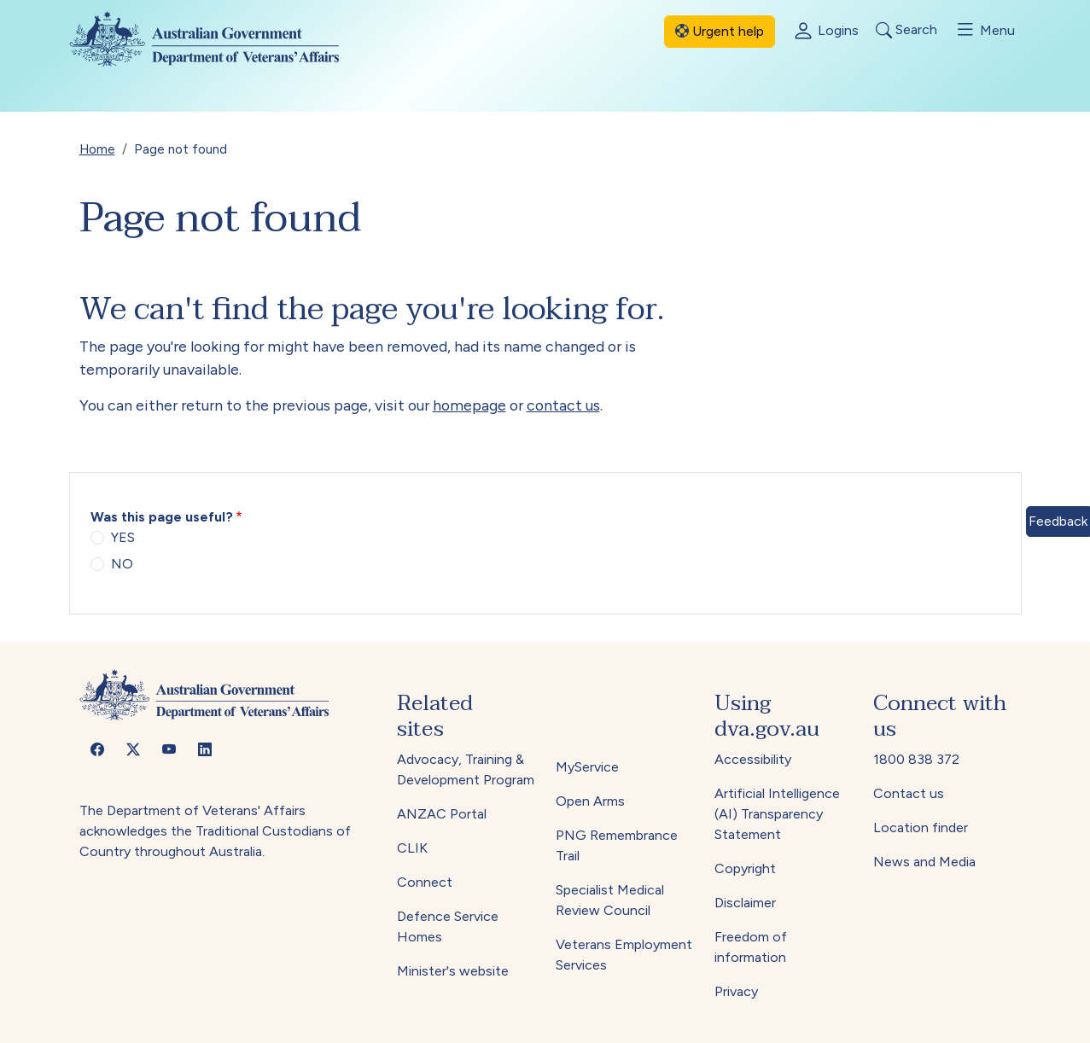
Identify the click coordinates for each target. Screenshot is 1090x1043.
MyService (587, 767)
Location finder (920, 827)
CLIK (412, 848)
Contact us (908, 793)
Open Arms (590, 801)
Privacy (736, 991)
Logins (825, 31)
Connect (424, 882)
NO (122, 564)
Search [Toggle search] (906, 30)
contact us (563, 405)
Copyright (745, 868)
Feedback (1058, 521)
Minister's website (453, 971)
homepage (469, 405)
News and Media (924, 862)
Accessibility (752, 759)
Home (97, 149)
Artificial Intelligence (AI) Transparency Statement (777, 813)
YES (123, 537)
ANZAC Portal (442, 814)
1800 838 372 (916, 759)
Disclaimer (745, 902)
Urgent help (719, 31)
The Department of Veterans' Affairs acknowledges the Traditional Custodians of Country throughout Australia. (215, 830)
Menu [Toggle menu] (984, 30)
